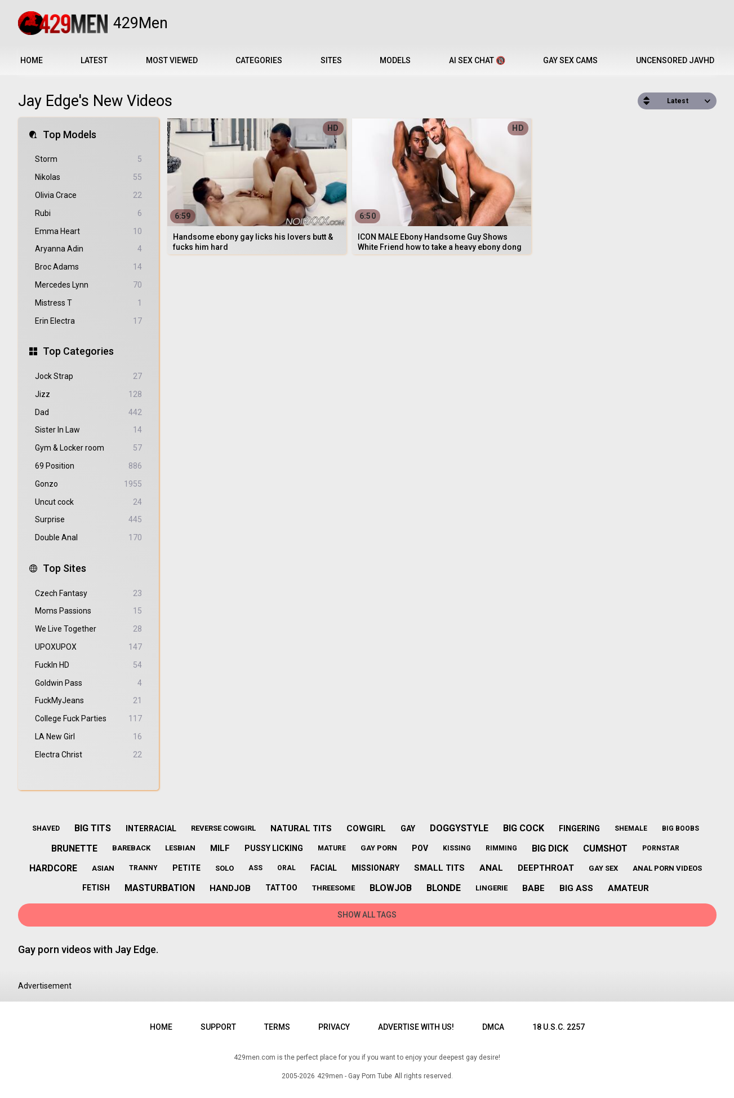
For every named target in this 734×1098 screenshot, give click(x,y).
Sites (331, 60)
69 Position (88, 466)
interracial (151, 828)
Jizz (88, 394)
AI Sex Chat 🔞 (477, 60)
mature (332, 848)
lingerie (491, 888)
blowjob (391, 888)
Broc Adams (88, 267)
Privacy (334, 1026)
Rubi (88, 213)
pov (420, 848)
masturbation (159, 888)
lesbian (180, 848)
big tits (92, 828)
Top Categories (78, 351)
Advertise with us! (416, 1026)
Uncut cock (88, 502)
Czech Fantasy (88, 593)
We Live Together (88, 629)
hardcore (53, 868)
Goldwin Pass (88, 683)
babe (533, 888)
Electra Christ (88, 755)
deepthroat (546, 868)
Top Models (69, 134)
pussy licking (273, 848)
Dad (88, 412)
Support (218, 1026)
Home (31, 60)
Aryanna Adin (88, 249)
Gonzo (88, 484)
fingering (579, 828)
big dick (550, 848)
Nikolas (88, 177)
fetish (96, 887)
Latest (94, 60)
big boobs (680, 828)
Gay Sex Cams (570, 60)
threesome (333, 888)
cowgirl (366, 828)
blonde (443, 888)
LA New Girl (88, 737)
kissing (457, 848)
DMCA (493, 1026)
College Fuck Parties (88, 719)
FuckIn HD (88, 665)
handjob (230, 888)
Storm (88, 159)
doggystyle (459, 828)
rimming (501, 848)
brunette (74, 848)
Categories (258, 60)
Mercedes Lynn (88, 285)
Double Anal (88, 538)
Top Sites (64, 568)
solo (224, 868)
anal (491, 868)
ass (255, 868)
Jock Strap (88, 376)
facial (323, 867)
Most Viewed (172, 60)
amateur (628, 888)
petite (186, 867)
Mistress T (88, 303)
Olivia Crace (88, 195)
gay (408, 828)
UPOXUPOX (88, 647)
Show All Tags (367, 914)
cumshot (605, 848)
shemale (631, 828)
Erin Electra (88, 321)
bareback (131, 848)
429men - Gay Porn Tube (354, 1076)
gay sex (603, 868)
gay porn (379, 848)
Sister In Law (88, 430)
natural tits (301, 828)
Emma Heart (88, 231)
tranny (143, 868)
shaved (46, 828)
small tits (439, 868)
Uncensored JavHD (675, 60)
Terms (277, 1026)
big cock (523, 828)
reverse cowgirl (223, 828)
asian (103, 868)
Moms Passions (88, 611)
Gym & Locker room (88, 448)
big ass (576, 888)
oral (286, 868)
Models (395, 60)
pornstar (660, 848)
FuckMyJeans (88, 700)
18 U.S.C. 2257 (558, 1026)
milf (220, 848)
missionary (375, 867)
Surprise (88, 519)
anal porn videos (667, 868)
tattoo (281, 887)
